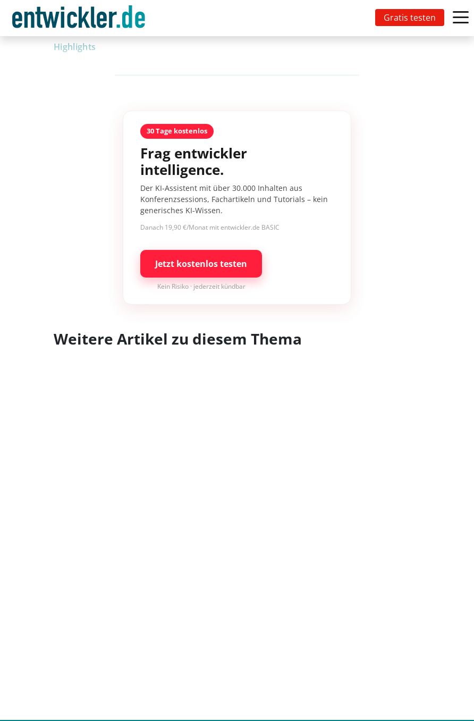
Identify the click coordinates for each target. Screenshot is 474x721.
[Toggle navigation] (81, 18)
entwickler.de (78, 20)
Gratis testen (410, 17)
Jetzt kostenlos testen (201, 264)
